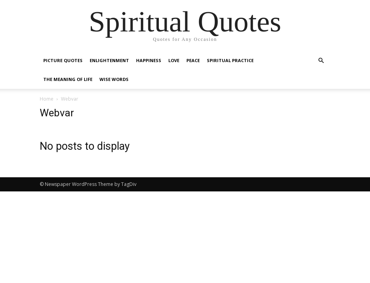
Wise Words (114, 79)
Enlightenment (109, 60)
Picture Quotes (63, 60)
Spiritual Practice (230, 60)
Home (46, 99)
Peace (193, 60)
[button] (321, 60)
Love (173, 60)
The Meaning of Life (67, 79)
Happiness (148, 60)
